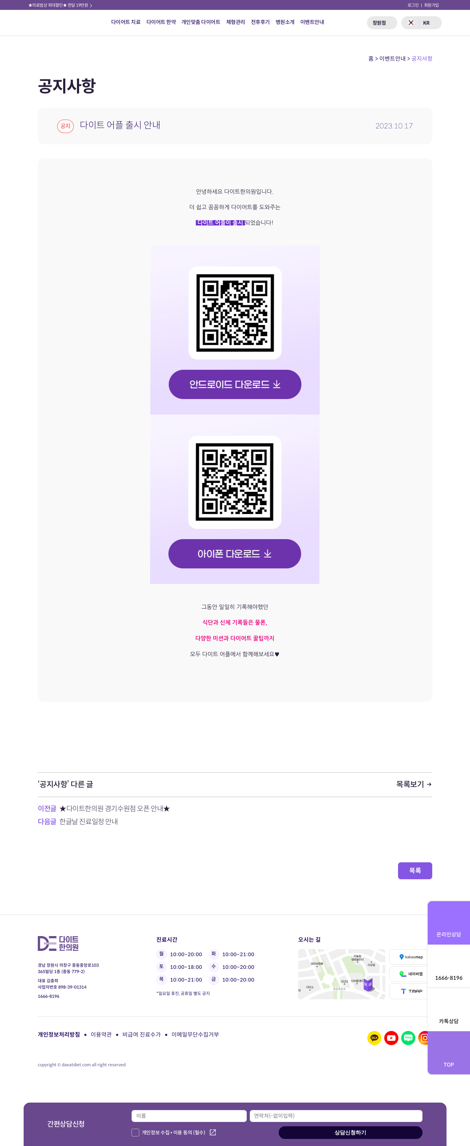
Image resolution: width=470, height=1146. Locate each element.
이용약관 (101, 1034)
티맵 (411, 991)
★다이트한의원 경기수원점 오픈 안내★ (114, 808)
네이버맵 (411, 974)
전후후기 (260, 22)
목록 (415, 871)
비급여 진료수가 (141, 1034)
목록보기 (414, 784)
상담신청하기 (350, 1132)
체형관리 (235, 22)
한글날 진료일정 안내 (88, 822)
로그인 (413, 5)
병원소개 (285, 22)
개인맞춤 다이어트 (201, 22)
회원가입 (431, 5)
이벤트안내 (312, 22)
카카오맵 (411, 957)
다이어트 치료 (126, 22)
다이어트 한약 (161, 22)
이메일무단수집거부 (195, 1034)
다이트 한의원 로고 (48, 22)
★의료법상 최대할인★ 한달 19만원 (60, 5)
